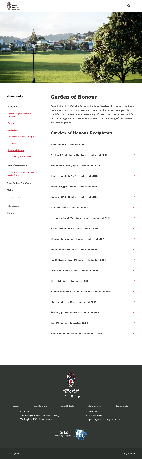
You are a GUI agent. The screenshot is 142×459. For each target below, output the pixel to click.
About (16, 406)
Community (122, 406)
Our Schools (40, 406)
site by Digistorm (128, 453)
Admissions (95, 406)
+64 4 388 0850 (93, 415)
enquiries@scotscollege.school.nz (103, 419)
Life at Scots (68, 406)
